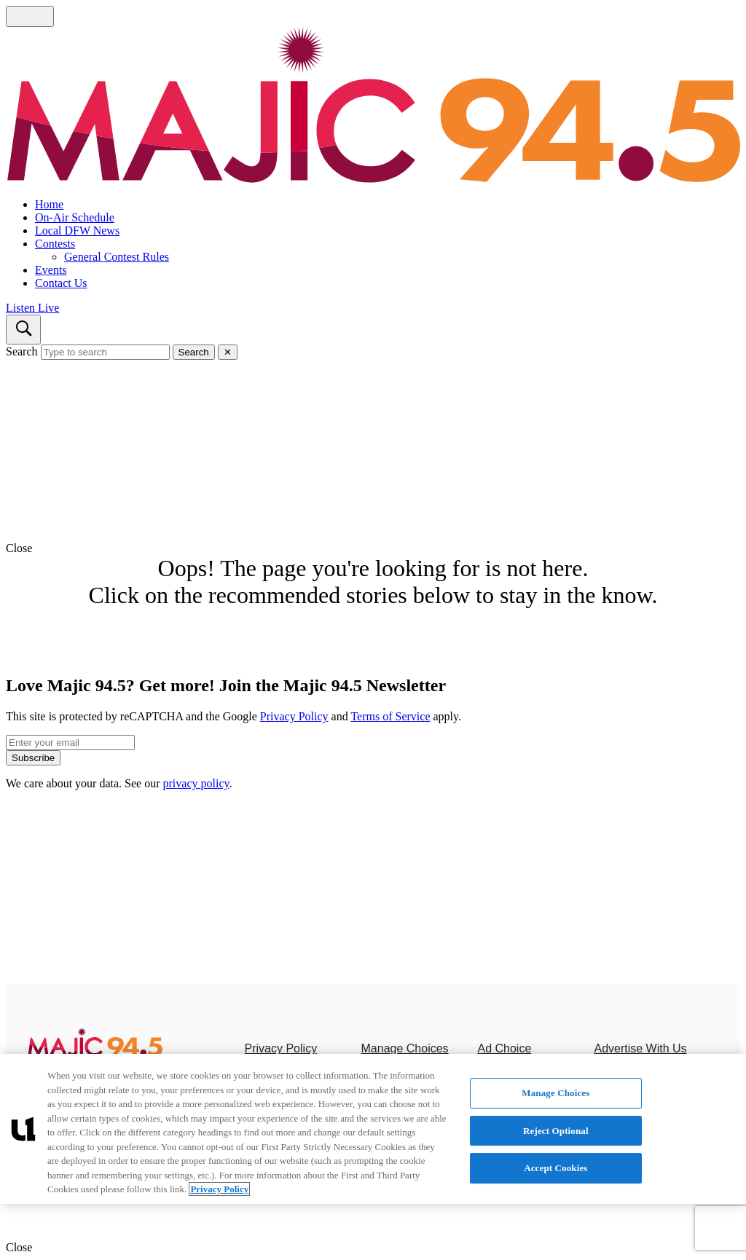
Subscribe (33, 757)
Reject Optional (556, 1130)
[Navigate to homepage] (373, 106)
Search (22, 351)
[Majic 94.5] (95, 1053)
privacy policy (196, 783)
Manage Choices (405, 1048)
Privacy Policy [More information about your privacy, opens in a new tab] (219, 1189)
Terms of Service (390, 716)
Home (49, 204)
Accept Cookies (555, 1167)
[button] (373, 548)
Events (51, 270)
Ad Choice (504, 1048)
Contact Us (61, 283)
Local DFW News (77, 230)
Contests (55, 243)
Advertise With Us (640, 1048)
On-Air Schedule (74, 217)
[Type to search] (105, 352)
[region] (373, 1129)
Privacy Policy (294, 716)
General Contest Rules (116, 257)
